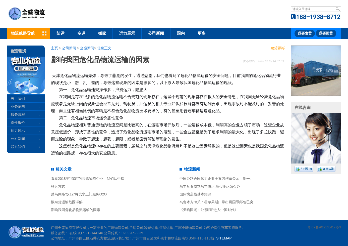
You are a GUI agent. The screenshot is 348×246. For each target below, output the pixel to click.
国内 (181, 33)
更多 (202, 33)
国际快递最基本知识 (195, 194)
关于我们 (18, 98)
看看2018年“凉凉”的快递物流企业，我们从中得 (87, 179)
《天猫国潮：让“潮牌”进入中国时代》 (209, 210)
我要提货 (326, 33)
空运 (81, 33)
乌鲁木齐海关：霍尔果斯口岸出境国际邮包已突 (216, 202)
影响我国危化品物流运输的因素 (75, 210)
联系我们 (18, 147)
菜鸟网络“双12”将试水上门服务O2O (79, 194)
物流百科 (277, 48)
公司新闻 (156, 33)
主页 (54, 48)
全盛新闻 (87, 48)
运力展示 (127, 33)
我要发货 (305, 33)
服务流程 (18, 114)
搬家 (102, 33)
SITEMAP (223, 238)
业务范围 (18, 106)
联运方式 (58, 186)
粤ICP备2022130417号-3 (324, 227)
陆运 (60, 33)
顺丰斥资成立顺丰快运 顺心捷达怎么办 (210, 186)
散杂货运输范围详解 (67, 202)
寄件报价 (18, 122)
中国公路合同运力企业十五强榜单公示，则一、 (216, 179)
